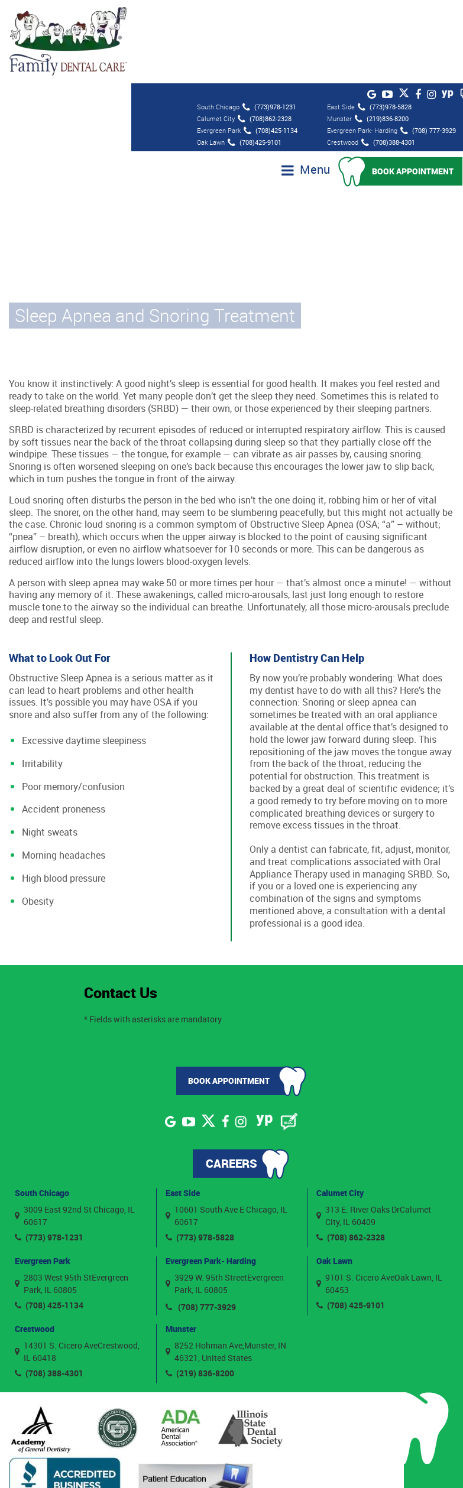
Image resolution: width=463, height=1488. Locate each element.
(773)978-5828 (385, 23)
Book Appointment (413, 87)
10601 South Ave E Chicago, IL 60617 (226, 1131)
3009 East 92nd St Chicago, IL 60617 (75, 1131)
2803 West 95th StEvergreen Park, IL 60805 (71, 1199)
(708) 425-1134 (49, 1221)
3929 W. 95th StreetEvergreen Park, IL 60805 (225, 1199)
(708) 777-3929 (428, 46)
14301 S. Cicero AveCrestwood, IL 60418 (77, 1267)
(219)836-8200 (382, 35)
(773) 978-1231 (49, 1153)
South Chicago (42, 1108)
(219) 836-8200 (200, 1289)
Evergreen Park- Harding (211, 1176)
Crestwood (34, 1244)
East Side (183, 1108)
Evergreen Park (42, 1176)
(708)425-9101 (254, 58)
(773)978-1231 (269, 23)
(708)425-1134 (270, 46)
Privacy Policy (353, 1463)
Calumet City (340, 1108)
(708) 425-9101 (350, 1221)
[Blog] (289, 1037)
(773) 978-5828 (200, 1153)
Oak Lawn (334, 1176)
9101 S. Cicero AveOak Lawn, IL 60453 (379, 1199)
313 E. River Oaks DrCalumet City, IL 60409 (373, 1131)
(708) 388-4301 (49, 1289)
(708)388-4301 (388, 58)
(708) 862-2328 (350, 1153)
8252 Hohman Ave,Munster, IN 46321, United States (226, 1267)
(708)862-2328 (265, 35)
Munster (181, 1244)
